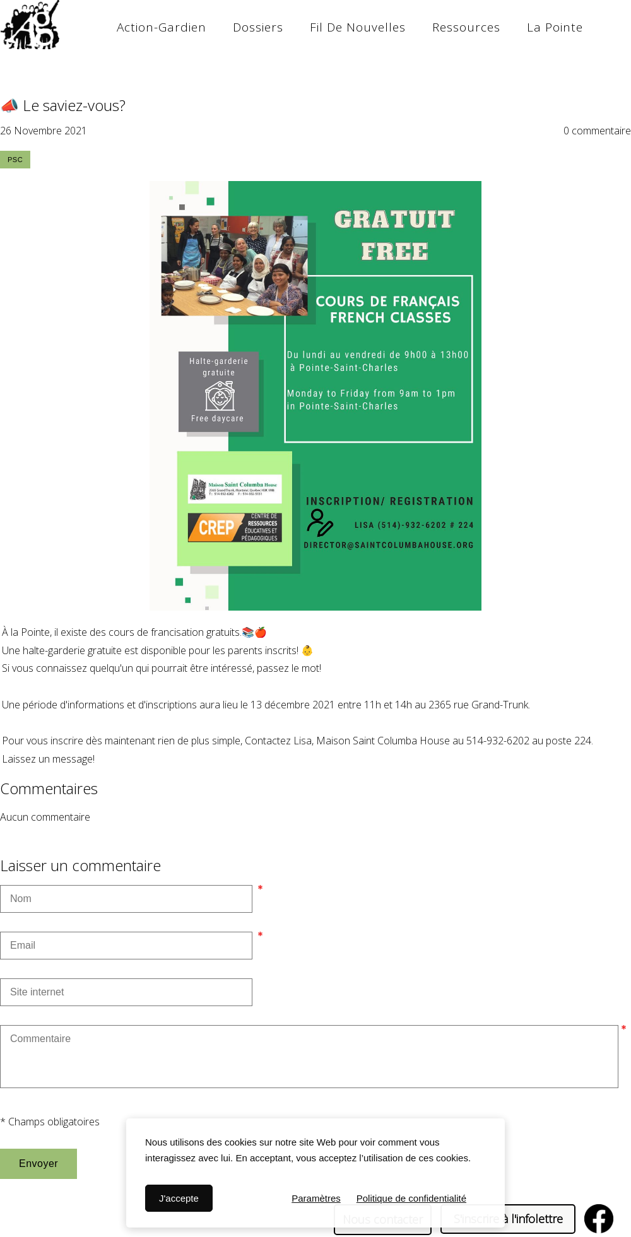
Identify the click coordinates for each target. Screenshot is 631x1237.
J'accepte (179, 1198)
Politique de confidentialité (411, 1198)
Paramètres (316, 1198)
